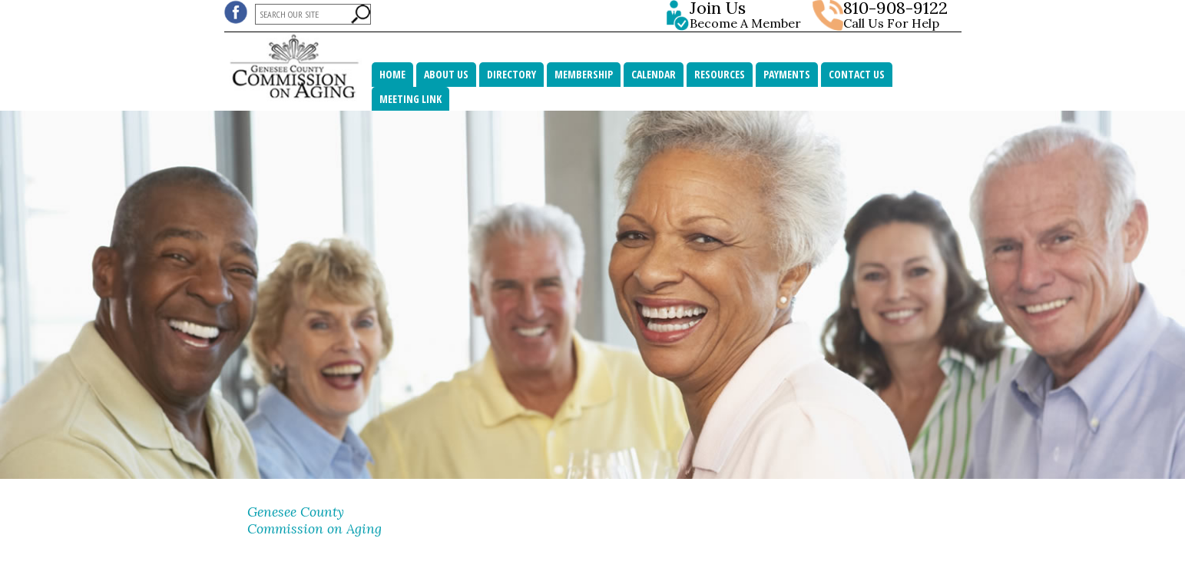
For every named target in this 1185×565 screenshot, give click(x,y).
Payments (786, 74)
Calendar (653, 74)
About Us (446, 74)
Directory (511, 74)
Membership (583, 74)
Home (392, 74)
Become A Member (749, 15)
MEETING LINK (410, 98)
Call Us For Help (891, 23)
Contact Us (857, 74)
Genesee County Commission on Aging (314, 520)
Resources (719, 74)
